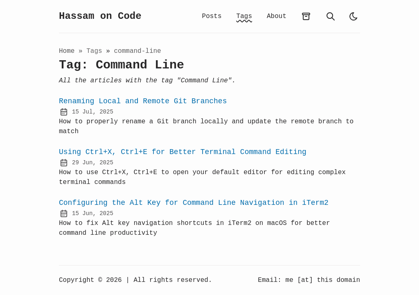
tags (96, 51)
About (276, 16)
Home (66, 51)
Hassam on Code (100, 16)
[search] (330, 16)
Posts (212, 16)
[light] (353, 16)
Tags (244, 16)
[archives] (306, 16)
